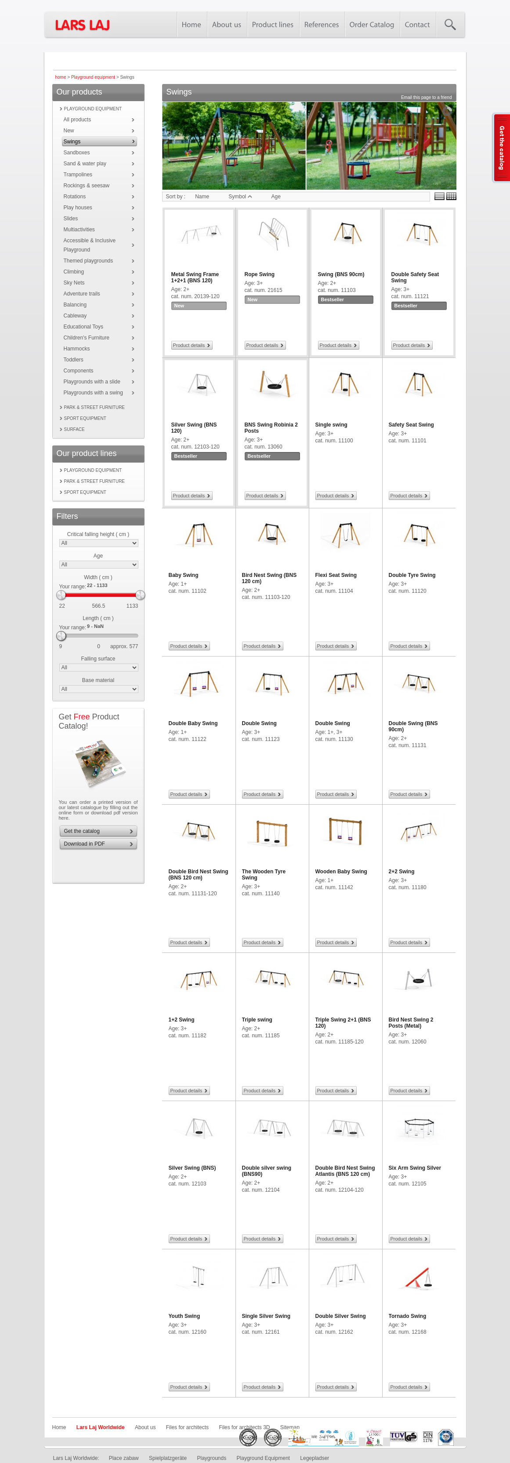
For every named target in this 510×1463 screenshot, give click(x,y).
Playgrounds (211, 1458)
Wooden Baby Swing (341, 871)
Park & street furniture (94, 407)
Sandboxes (77, 153)
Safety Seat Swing (411, 425)
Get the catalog (82, 831)
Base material (98, 680)
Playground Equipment (263, 1458)
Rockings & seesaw (87, 185)
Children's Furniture (86, 338)
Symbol (240, 196)
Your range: (73, 587)
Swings (72, 142)
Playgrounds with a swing (93, 393)
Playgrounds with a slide (92, 382)
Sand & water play (85, 164)
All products (77, 120)
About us (145, 1427)
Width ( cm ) (98, 577)
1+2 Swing (182, 1020)
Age (98, 556)
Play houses (78, 207)
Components (79, 371)
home (60, 77)
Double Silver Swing (340, 1316)
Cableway (75, 316)
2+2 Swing (402, 871)
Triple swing (257, 1020)
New (69, 131)
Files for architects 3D (244, 1427)
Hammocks (77, 349)
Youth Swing (184, 1316)
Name (202, 196)
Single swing (331, 425)
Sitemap (290, 1427)
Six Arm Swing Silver (415, 1168)
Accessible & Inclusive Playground (90, 245)
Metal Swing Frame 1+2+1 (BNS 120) (195, 277)
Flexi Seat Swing (336, 575)
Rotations (75, 196)
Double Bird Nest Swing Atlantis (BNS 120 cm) (345, 1171)
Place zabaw (124, 1458)
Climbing (74, 272)
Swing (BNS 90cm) (341, 274)
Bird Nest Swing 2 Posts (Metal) (411, 1023)
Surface (74, 429)
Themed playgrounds (88, 261)
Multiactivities (79, 229)
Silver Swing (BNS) (192, 1168)
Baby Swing (184, 575)
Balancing (75, 305)
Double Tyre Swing (412, 575)
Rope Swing (260, 274)
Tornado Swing (408, 1316)
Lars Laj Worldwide (100, 1427)
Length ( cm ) (98, 618)
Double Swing (259, 723)
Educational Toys (84, 327)
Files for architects (187, 1427)
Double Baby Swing (193, 723)
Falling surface (98, 659)
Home (59, 1427)
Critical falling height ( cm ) (98, 534)
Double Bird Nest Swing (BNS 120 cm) (198, 874)
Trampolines (78, 174)
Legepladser (314, 1458)
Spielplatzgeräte (168, 1458)
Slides (71, 218)
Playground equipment (93, 77)
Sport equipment (85, 418)
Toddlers (73, 360)
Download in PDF (84, 844)
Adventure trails (82, 294)
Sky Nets (74, 283)
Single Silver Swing (266, 1316)
